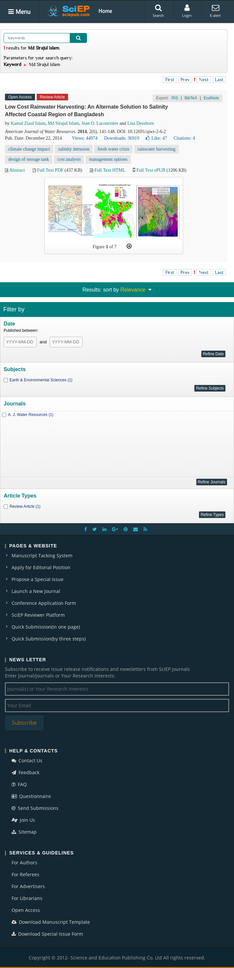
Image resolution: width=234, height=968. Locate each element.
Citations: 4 (184, 138)
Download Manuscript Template (51, 922)
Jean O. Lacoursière (99, 123)
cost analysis (69, 159)
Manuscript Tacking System (42, 555)
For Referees (25, 874)
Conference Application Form (44, 603)
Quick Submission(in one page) (46, 627)
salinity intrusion (74, 149)
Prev (185, 79)
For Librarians (27, 898)
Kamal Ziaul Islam (28, 123)
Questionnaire (31, 796)
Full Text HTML (110, 170)
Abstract (17, 170)
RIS (175, 98)
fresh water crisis (113, 149)
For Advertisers (28, 886)
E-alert (215, 11)
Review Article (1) (25, 506)
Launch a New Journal (36, 591)
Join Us (23, 820)
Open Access (26, 910)
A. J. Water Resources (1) (31, 414)
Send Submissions (35, 808)
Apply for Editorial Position (41, 567)
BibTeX (190, 98)
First (169, 79)
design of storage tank (28, 159)
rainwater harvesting (156, 149)
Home (105, 11)
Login (187, 11)
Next (204, 79)
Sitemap (24, 832)
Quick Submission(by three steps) (49, 639)
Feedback (25, 772)
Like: (156, 138)
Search (158, 11)
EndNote (211, 98)
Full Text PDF (50, 170)
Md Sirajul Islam (63, 123)
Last (219, 79)
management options (108, 159)
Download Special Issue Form (47, 934)
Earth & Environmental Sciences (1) (41, 380)
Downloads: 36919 (121, 138)
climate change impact (29, 149)
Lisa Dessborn (140, 123)
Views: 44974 (85, 138)
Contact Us (27, 760)
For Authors (24, 862)
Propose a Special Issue (37, 579)
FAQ (19, 784)
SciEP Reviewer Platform (38, 615)
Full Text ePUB (150, 170)
